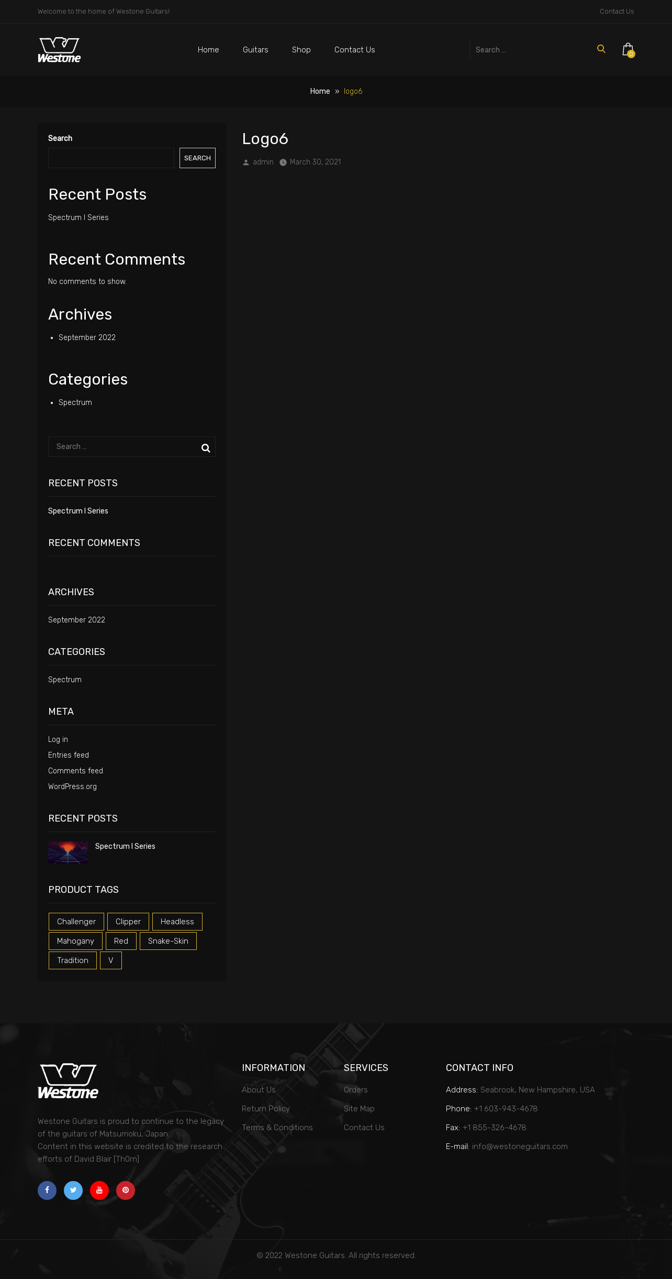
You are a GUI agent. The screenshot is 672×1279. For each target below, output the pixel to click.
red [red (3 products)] (121, 941)
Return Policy (266, 1108)
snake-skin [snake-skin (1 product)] (168, 941)
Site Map (359, 1108)
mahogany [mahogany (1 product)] (75, 941)
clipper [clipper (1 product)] (128, 921)
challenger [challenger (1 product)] (76, 921)
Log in (58, 739)
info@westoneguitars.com (520, 1146)
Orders (356, 1090)
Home (208, 49)
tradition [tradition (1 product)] (72, 960)
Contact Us (617, 11)
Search (60, 138)
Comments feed (75, 771)
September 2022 (87, 337)
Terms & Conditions (277, 1127)
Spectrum (75, 402)
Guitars (255, 49)
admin (263, 162)
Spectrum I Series (78, 217)
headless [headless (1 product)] (177, 921)
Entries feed (68, 755)
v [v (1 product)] (111, 960)
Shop (301, 49)
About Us (259, 1090)
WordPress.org (72, 786)
